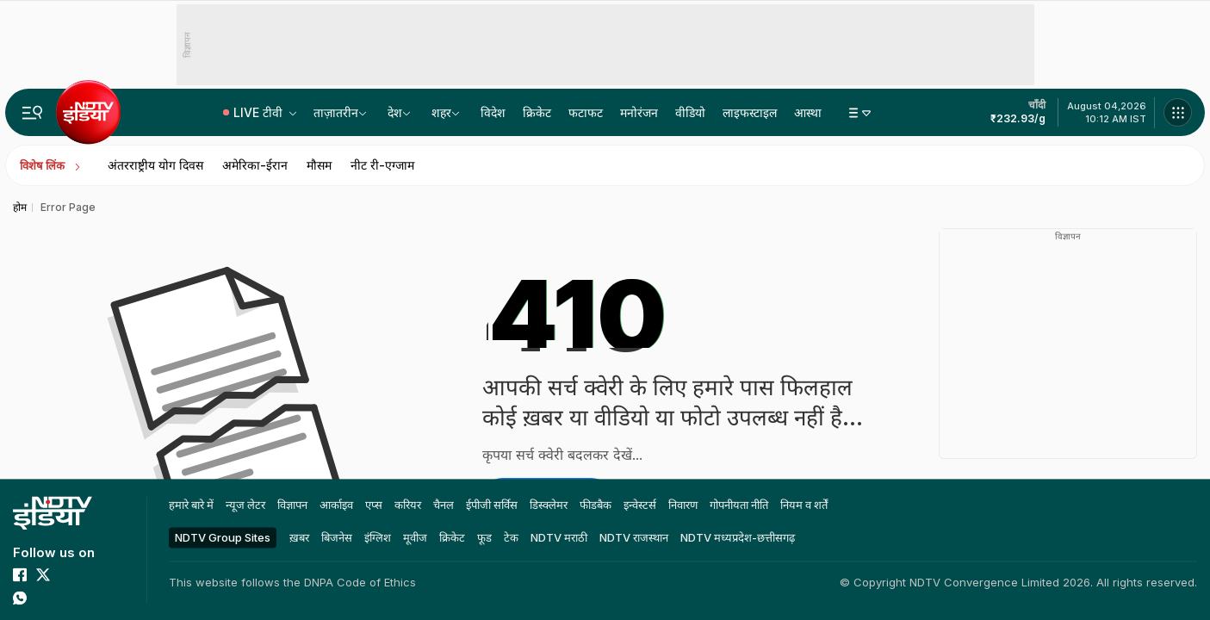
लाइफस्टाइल (750, 112)
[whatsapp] (20, 597)
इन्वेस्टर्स (640, 505)
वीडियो (690, 112)
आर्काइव (336, 505)
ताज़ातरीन (335, 112)
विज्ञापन (292, 505)
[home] (52, 513)
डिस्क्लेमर (549, 505)
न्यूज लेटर (245, 505)
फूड (484, 537)
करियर (407, 505)
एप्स (373, 505)
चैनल (443, 505)
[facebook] (20, 574)
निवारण (683, 505)
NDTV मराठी (559, 537)
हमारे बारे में (191, 505)
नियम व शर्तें (804, 505)
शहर (441, 112)
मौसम (319, 165)
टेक (511, 537)
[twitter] (43, 574)
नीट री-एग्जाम (382, 165)
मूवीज (415, 537)
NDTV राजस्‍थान (633, 537)
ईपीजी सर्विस (492, 505)
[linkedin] (43, 597)
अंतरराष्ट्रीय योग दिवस (155, 165)
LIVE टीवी (259, 112)
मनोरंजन (639, 112)
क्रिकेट (537, 112)
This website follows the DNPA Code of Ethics (292, 582)
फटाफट (585, 112)
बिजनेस (336, 537)
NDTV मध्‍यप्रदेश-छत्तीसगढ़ (737, 537)
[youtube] (66, 574)
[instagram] (89, 574)
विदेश (493, 112)
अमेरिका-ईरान (255, 165)
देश (395, 112)
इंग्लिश (377, 537)
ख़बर (299, 537)
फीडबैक (595, 505)
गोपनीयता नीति (739, 505)
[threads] (66, 597)
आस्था (808, 112)
